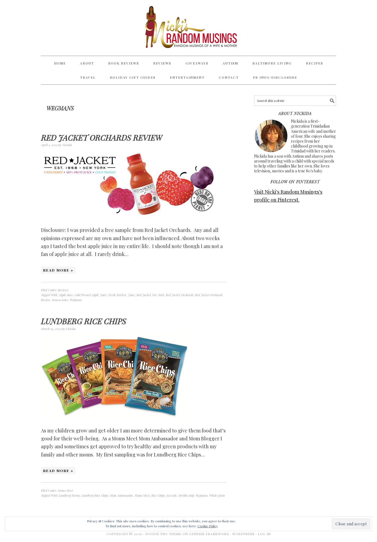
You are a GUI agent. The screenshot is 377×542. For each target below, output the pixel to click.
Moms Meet (65, 490)
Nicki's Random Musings (188, 27)
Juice (131, 295)
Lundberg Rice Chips (83, 321)
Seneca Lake (60, 300)
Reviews (63, 290)
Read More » (58, 270)
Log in (264, 534)
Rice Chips (158, 495)
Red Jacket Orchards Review (101, 137)
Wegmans (76, 300)
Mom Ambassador (121, 495)
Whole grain (217, 495)
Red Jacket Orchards (179, 295)
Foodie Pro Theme (163, 534)
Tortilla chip (186, 495)
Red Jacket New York (150, 295)
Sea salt (171, 495)
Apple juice (66, 295)
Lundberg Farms (69, 495)
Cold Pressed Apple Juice (91, 295)
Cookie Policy (208, 526)
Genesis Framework (209, 534)
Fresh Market (117, 295)
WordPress (243, 534)
